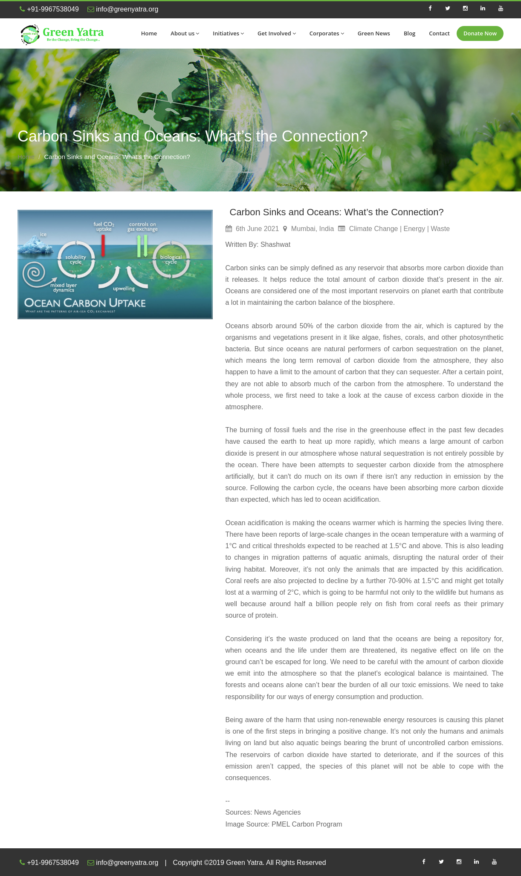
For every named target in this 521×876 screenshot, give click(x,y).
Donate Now (480, 33)
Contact (439, 33)
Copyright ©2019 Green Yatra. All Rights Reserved (249, 862)
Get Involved (277, 33)
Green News (374, 33)
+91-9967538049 (49, 9)
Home (149, 33)
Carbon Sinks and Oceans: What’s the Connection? (337, 212)
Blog (409, 33)
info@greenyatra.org (123, 9)
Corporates (327, 33)
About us (185, 33)
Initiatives (228, 33)
